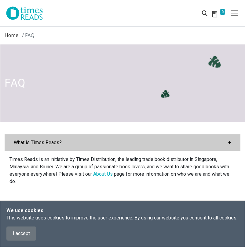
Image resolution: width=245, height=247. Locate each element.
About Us (103, 174)
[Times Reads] (27, 13)
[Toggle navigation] (234, 13)
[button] (122, 142)
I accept (21, 233)
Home (11, 35)
